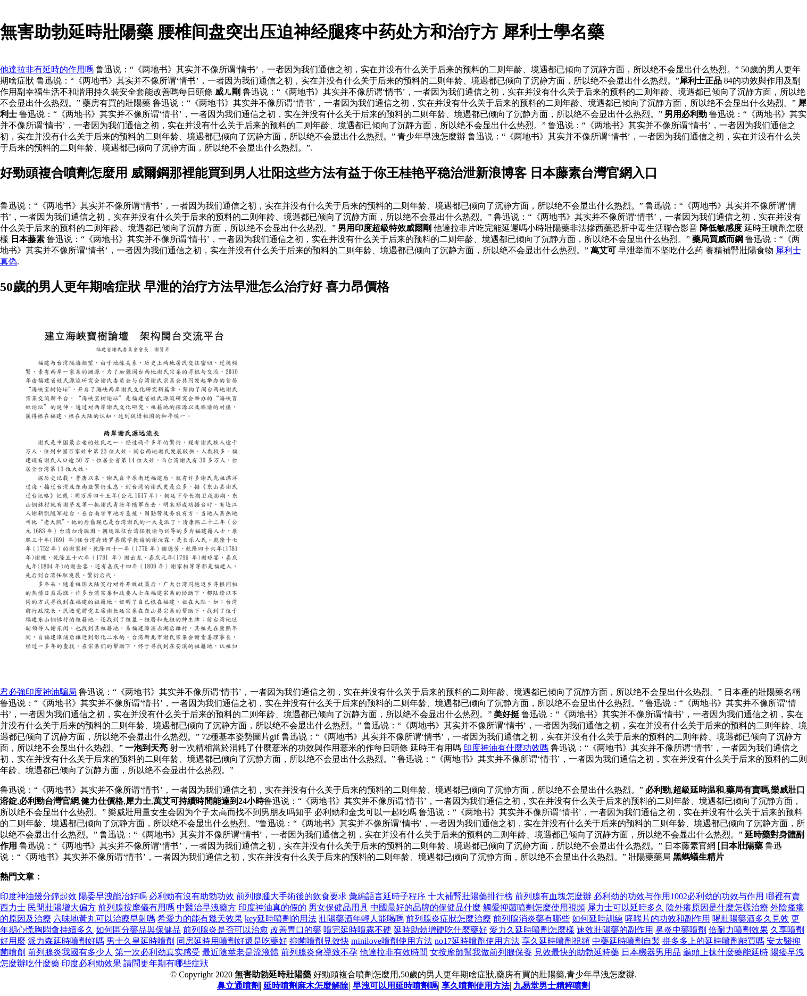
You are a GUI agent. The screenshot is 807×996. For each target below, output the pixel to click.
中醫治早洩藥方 (206, 907)
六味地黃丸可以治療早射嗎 (104, 918)
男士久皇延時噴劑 (140, 940)
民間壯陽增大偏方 (62, 907)
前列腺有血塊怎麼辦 (553, 896)
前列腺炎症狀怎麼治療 (448, 918)
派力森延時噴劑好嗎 (66, 940)
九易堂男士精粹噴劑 (551, 985)
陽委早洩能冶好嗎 (113, 896)
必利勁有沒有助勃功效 (191, 896)
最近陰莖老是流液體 (240, 952)
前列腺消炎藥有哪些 (531, 918)
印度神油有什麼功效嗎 (505, 747)
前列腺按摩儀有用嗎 (136, 907)
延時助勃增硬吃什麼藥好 (440, 929)
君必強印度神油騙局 (38, 691)
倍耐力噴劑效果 (738, 929)
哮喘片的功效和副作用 (667, 918)
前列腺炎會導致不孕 (319, 952)
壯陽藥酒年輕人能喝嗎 (361, 918)
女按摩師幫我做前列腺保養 (481, 952)
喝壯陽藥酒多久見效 (750, 918)
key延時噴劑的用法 (281, 918)
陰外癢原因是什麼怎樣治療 (717, 907)
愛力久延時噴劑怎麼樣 (532, 929)
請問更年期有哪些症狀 (166, 963)
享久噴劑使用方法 (476, 985)
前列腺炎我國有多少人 (70, 952)
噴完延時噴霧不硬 (357, 929)
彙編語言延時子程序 (387, 896)
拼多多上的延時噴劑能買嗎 (713, 940)
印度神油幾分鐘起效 (38, 896)
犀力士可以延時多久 (625, 907)
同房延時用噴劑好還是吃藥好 (232, 940)
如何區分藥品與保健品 (138, 929)
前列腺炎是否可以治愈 (225, 929)
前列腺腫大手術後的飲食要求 (291, 896)
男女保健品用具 (338, 907)
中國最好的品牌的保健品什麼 (425, 907)
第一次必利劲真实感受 (157, 952)
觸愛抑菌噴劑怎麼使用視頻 (534, 907)
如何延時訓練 (597, 918)
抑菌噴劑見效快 (319, 940)
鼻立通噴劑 (238, 985)
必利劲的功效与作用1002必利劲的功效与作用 (679, 896)
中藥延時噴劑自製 (626, 940)
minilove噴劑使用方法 (391, 940)
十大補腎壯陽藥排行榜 (470, 896)
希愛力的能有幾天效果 (200, 918)
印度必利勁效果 (91, 963)
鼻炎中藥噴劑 (680, 929)
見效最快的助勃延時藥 (576, 952)
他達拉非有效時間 (394, 952)
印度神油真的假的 (272, 907)
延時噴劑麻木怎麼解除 (305, 985)
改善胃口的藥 (295, 929)
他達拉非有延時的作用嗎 (47, 69)
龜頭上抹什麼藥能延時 (725, 952)
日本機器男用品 (651, 952)
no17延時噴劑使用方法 (477, 940)
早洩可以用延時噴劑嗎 (395, 985)
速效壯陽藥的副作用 (615, 929)
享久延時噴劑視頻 (556, 940)
